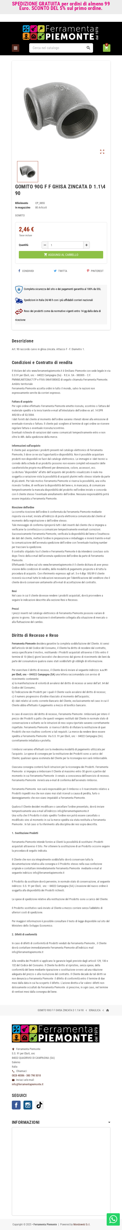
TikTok (39, 1105)
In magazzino (22, 207)
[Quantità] (65, 245)
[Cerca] (61, 48)
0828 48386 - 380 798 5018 (26, 1075)
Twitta (60, 271)
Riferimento (21, 203)
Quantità (23, 245)
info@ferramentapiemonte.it (27, 1084)
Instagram (27, 1105)
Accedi (103, 18)
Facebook (16, 1105)
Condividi (26, 271)
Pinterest (95, 271)
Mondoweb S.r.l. (81, 1224)
